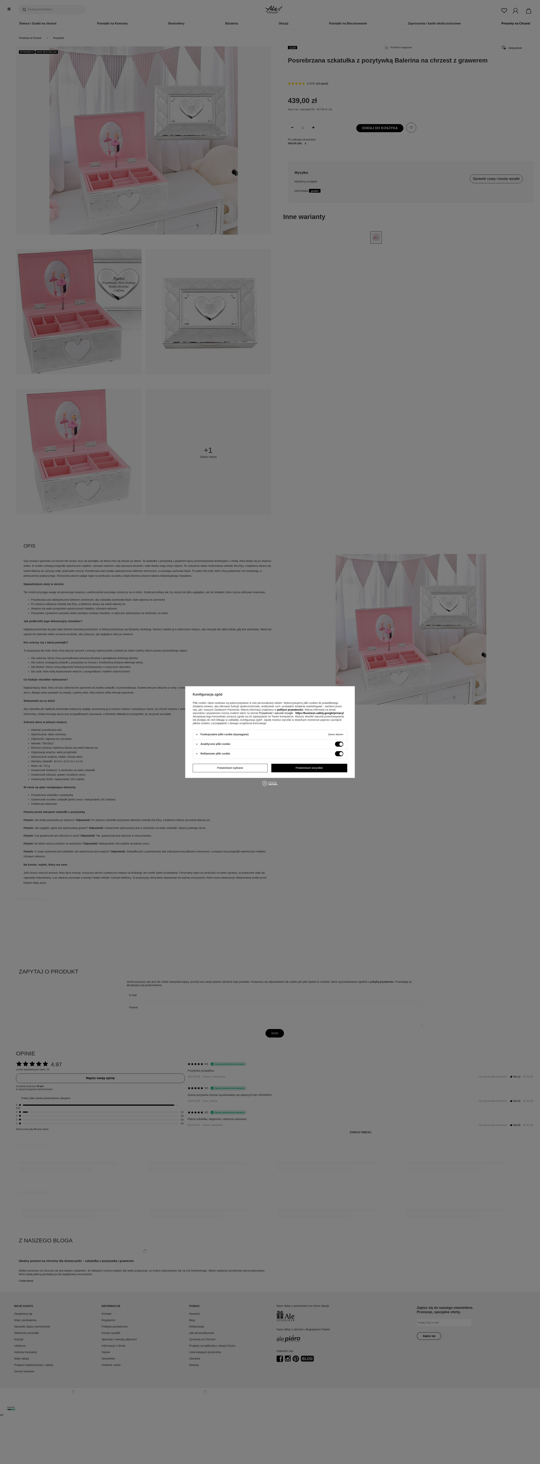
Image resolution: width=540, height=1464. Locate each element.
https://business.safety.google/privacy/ (319, 713)
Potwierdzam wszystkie (309, 767)
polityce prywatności (290, 709)
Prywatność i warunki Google (276, 713)
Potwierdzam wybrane (230, 767)
